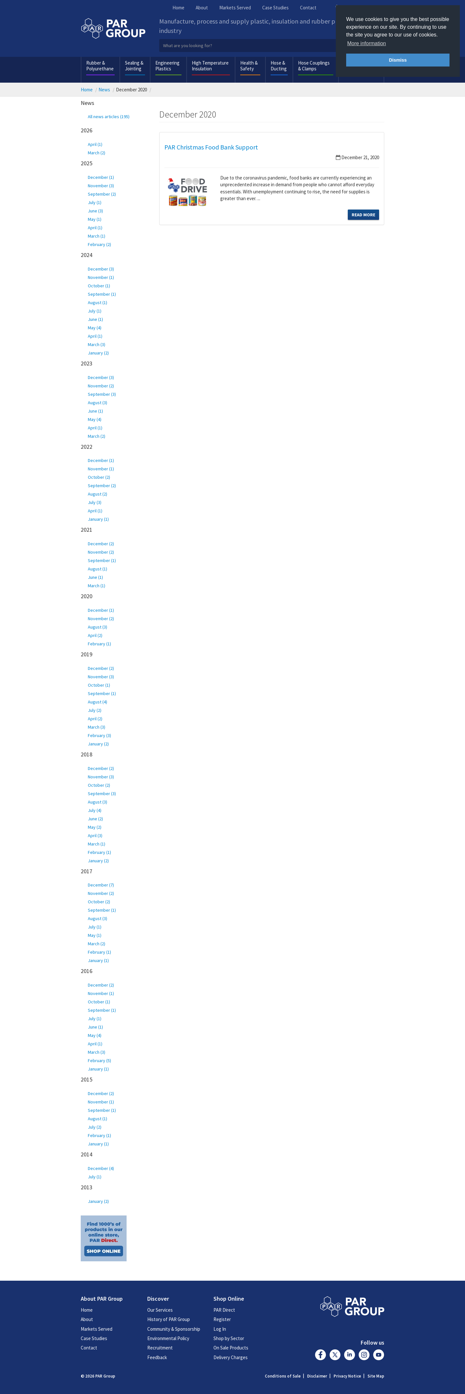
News (104, 90)
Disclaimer (317, 1376)
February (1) (99, 644)
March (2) (96, 153)
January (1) (98, 519)
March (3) (96, 344)
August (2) (97, 494)
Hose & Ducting (279, 66)
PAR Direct (224, 1310)
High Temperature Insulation (210, 66)
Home (178, 8)
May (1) (94, 219)
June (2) (95, 819)
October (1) (99, 286)
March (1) (96, 236)
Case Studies (275, 8)
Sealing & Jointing (134, 66)
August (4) (97, 702)
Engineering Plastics (167, 66)
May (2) (94, 827)
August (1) (97, 302)
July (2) (94, 710)
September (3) (102, 394)
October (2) (99, 477)
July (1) (94, 202)
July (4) (94, 810)
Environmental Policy (168, 1338)
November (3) (101, 186)
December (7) (101, 885)
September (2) (102, 194)
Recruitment (160, 1348)
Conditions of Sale (283, 1376)
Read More (363, 215)
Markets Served (235, 8)
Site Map (375, 1376)
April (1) (95, 144)
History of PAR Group (168, 1319)
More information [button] (366, 43)
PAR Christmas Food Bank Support (211, 147)
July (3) (94, 502)
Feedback (157, 1357)
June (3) (95, 211)
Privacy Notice (347, 1376)
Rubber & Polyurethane (100, 66)
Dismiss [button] (398, 60)
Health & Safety (249, 66)
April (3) (95, 835)
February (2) (99, 244)
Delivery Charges (230, 1357)
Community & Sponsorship (173, 1329)
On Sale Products (230, 1348)
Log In (219, 1329)
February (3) (99, 735)
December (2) (101, 544)
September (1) (102, 294)
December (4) (101, 1168)
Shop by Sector (228, 1338)
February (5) (99, 1060)
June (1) (95, 319)
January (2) (98, 353)
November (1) (101, 277)
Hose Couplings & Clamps (314, 66)
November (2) (101, 386)
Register (222, 1319)
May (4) (94, 328)
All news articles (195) (108, 116)
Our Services (160, 1310)
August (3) (97, 402)
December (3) (101, 269)
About (202, 8)
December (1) (101, 177)
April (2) (95, 635)
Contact (308, 8)
